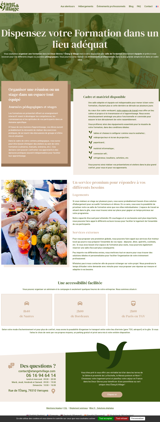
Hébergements (85, 6)
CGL (65, 408)
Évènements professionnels (111, 6)
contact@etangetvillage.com (36, 371)
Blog (131, 6)
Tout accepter (105, 418)
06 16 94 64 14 (41, 375)
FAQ (139, 6)
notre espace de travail (127, 110)
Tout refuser (121, 418)
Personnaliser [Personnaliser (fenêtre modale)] (137, 418)
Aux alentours (68, 6)
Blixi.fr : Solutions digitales (102, 408)
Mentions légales (54, 408)
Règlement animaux (79, 408)
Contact (148, 6)
